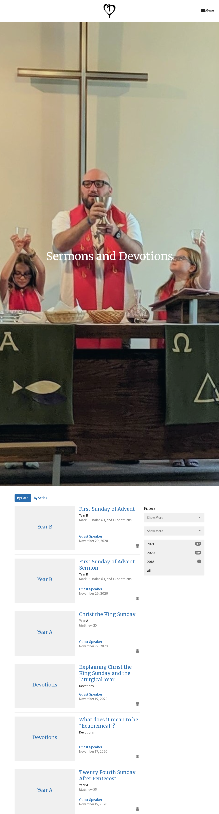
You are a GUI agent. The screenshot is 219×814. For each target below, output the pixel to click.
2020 (174, 553)
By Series (40, 498)
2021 (174, 544)
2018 (174, 562)
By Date (22, 498)
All (149, 571)
